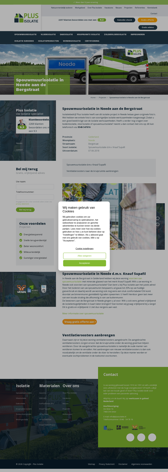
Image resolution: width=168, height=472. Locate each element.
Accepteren (84, 263)
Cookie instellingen (84, 249)
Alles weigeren (84, 256)
